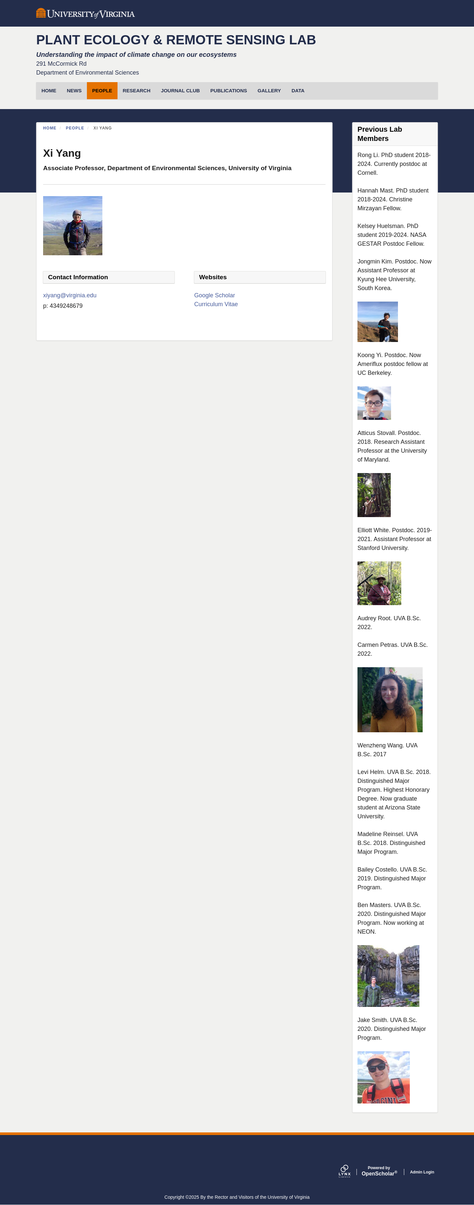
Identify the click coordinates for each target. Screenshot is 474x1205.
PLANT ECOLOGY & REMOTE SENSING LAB (176, 40)
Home (50, 128)
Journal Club (180, 90)
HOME (48, 90)
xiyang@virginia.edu (69, 295)
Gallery (269, 90)
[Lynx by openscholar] (350, 1172)
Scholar (379, 1171)
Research (136, 90)
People (102, 90)
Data (298, 90)
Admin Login (422, 1172)
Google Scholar (214, 295)
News (74, 90)
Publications (228, 90)
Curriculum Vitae (216, 304)
